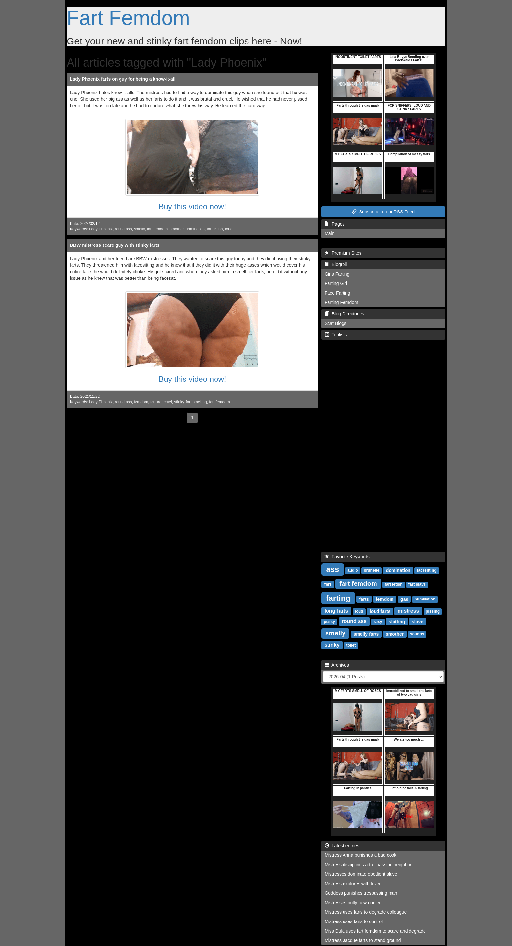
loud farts (380, 611)
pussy (329, 621)
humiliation (424, 599)
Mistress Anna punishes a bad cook (360, 855)
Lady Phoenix (101, 229)
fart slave (417, 584)
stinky (179, 402)
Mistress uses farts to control (354, 921)
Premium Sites (343, 253)
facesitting (427, 570)
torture (155, 402)
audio (352, 570)
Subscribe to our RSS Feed (383, 211)
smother (177, 229)
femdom (141, 402)
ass (332, 569)
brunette (371, 570)
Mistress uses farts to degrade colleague (366, 912)
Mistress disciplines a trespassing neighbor (368, 864)
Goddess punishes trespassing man (361, 893)
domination (195, 229)
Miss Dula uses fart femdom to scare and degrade (375, 931)
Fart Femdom (128, 17)
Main (329, 233)
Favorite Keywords (347, 556)
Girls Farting (337, 274)
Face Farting (337, 293)
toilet (351, 645)
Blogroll (336, 264)
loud (228, 229)
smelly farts (366, 633)
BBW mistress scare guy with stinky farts (115, 245)
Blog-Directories (344, 313)
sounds (417, 634)
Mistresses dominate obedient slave (361, 874)
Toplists (336, 334)
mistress (408, 611)
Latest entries (342, 845)
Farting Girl (336, 283)
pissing (433, 611)
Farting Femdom (341, 302)
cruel (168, 402)
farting (338, 597)
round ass (123, 229)
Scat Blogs (335, 323)
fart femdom (157, 229)
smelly (139, 229)
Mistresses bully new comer (353, 902)
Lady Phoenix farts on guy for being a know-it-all (123, 79)
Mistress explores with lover (353, 883)
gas (404, 598)
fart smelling (196, 402)
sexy (378, 621)
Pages (334, 224)
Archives (337, 664)
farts (364, 598)
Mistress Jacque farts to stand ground (363, 940)
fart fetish (215, 229)
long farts (336, 611)
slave (417, 621)
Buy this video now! (192, 206)
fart (327, 584)
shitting (397, 621)
